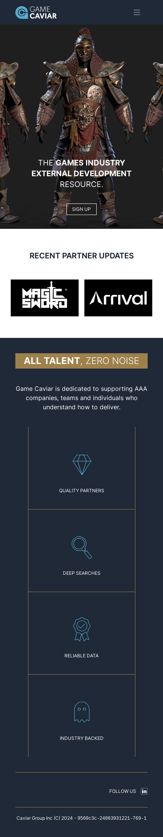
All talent (52, 360)
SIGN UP (81, 209)
